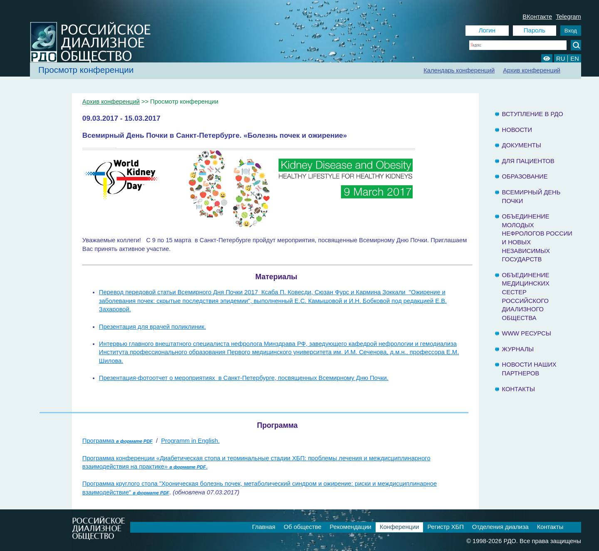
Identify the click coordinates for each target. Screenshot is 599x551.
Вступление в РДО (532, 114)
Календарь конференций (459, 70)
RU (560, 58)
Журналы (518, 349)
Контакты (518, 389)
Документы (521, 145)
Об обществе (303, 527)
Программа (117, 440)
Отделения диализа (500, 527)
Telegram (568, 16)
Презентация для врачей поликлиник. (152, 326)
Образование (525, 176)
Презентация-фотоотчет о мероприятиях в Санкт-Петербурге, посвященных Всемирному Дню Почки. (244, 378)
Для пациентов (528, 161)
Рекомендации (350, 527)
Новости (517, 130)
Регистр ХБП (445, 527)
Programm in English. (190, 440)
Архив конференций (531, 70)
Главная (263, 527)
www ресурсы (526, 333)
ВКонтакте (537, 16)
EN (574, 58)
